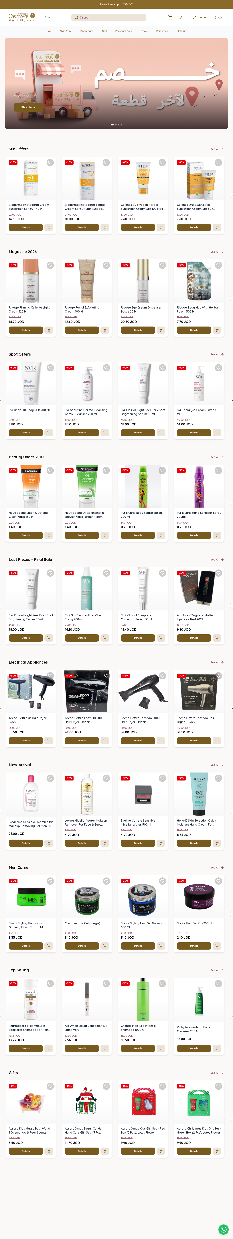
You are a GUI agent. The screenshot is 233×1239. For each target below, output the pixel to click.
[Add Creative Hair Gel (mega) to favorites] (106, 880)
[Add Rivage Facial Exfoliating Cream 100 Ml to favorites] (106, 265)
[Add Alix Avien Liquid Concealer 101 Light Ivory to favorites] (106, 983)
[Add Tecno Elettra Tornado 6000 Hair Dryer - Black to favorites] (162, 675)
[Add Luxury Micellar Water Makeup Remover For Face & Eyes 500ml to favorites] (106, 778)
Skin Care (66, 31)
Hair (49, 31)
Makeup (181, 31)
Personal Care (124, 31)
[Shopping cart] (223, 1229)
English (222, 17)
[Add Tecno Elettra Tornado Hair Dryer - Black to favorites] (218, 675)
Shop (48, 17)
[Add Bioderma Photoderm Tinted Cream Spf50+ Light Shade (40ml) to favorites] (106, 162)
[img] (31, 178)
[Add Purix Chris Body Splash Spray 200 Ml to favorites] (162, 470)
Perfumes (162, 31)
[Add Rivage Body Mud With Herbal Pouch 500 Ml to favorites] (218, 265)
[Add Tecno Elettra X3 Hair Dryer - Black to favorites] (50, 675)
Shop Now (28, 107)
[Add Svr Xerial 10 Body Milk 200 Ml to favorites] (50, 367)
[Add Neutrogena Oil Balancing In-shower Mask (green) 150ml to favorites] (106, 470)
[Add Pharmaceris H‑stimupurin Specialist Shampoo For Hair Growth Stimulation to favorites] (50, 983)
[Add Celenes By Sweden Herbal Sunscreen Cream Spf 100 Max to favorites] (162, 162)
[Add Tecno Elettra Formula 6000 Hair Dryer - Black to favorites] (106, 675)
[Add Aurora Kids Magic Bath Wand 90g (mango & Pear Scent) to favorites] (50, 1086)
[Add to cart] (48, 227)
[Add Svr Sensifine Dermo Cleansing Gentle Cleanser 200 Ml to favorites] (106, 367)
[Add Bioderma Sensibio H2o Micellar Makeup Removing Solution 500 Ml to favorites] (50, 778)
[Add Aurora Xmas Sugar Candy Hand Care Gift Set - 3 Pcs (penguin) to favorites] (106, 1086)
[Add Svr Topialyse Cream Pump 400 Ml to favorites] (218, 367)
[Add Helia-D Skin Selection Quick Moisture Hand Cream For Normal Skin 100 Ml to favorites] (218, 778)
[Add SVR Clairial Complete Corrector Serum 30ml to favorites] (162, 573)
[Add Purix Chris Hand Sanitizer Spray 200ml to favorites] (218, 470)
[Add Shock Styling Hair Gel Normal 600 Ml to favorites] (162, 880)
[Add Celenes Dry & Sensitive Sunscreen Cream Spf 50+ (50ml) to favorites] (218, 162)
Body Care (86, 31)
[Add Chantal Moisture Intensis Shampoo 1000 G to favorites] (162, 983)
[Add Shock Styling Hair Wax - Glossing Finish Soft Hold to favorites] (50, 880)
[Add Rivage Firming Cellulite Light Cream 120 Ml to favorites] (50, 265)
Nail (104, 31)
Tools (144, 31)
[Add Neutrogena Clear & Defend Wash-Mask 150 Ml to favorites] (50, 470)
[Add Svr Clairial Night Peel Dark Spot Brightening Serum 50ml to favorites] (162, 367)
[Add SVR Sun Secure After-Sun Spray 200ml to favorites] (106, 573)
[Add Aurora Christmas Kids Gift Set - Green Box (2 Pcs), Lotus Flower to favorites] (218, 1086)
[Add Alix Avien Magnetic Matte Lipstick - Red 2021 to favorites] (218, 573)
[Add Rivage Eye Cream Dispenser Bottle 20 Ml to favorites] (162, 265)
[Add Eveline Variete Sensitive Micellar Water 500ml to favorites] (162, 778)
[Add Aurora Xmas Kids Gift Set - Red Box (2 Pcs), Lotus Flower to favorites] (162, 1086)
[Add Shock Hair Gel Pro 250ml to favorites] (218, 880)
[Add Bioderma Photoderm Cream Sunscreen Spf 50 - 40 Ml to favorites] (50, 162)
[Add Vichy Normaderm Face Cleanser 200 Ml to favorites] (218, 983)
